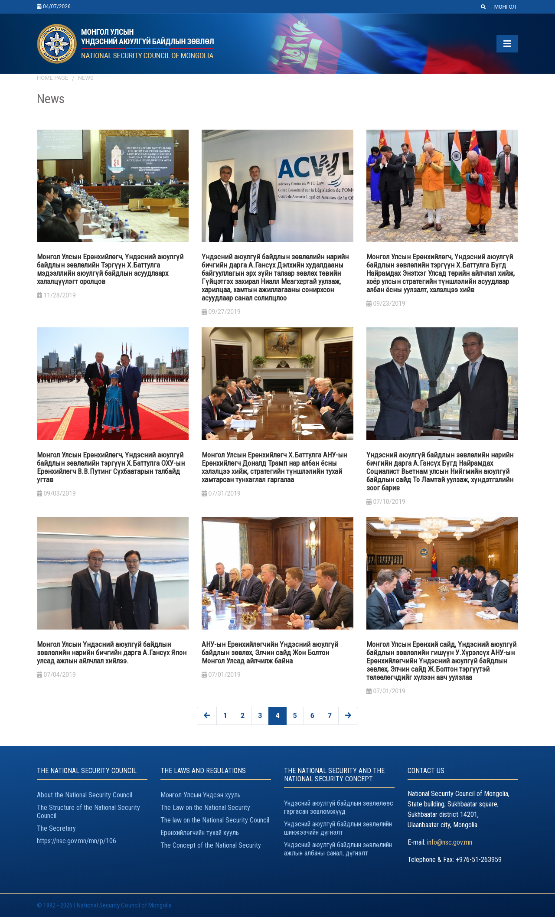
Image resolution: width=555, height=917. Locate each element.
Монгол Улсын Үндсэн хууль (200, 795)
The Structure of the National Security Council (88, 811)
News (86, 78)
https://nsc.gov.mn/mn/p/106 (76, 841)
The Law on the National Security (205, 807)
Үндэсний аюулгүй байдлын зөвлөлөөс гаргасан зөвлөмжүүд (338, 807)
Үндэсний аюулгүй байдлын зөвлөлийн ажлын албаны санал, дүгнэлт (338, 849)
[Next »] (348, 716)
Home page (52, 78)
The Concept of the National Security (210, 845)
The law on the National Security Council (214, 820)
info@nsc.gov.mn (449, 842)
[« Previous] (207, 716)
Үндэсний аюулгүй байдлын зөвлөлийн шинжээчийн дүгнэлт (338, 828)
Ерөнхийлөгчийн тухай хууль (199, 833)
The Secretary (56, 828)
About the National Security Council (84, 795)
